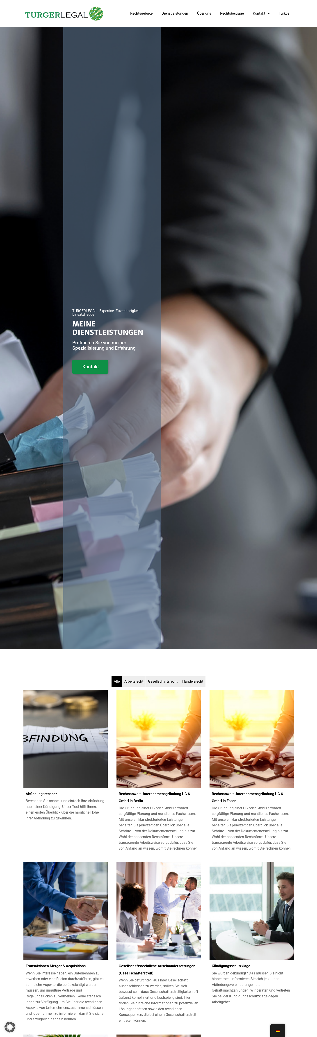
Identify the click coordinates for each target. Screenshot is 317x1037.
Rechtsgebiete (141, 13)
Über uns (204, 13)
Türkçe (284, 13)
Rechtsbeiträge (232, 13)
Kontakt (261, 13)
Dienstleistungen (175, 13)
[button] (10, 1027)
